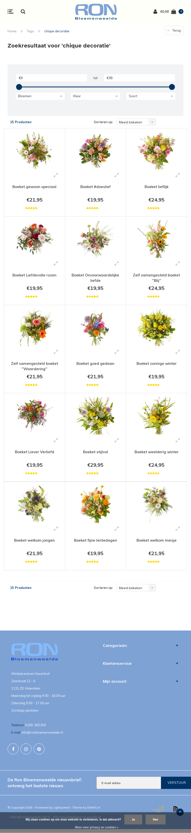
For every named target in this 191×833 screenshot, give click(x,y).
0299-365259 (35, 729)
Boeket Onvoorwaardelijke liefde (95, 279)
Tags (30, 31)
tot (95, 78)
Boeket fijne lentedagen (95, 543)
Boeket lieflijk (156, 186)
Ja (133, 819)
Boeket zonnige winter (156, 365)
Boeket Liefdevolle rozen (34, 276)
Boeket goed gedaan (95, 365)
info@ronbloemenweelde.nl (42, 736)
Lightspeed (61, 811)
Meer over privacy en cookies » (96, 827)
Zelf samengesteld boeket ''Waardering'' (34, 368)
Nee (155, 819)
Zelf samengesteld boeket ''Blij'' (156, 279)
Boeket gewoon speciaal (34, 186)
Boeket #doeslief (95, 186)
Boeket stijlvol (95, 454)
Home (12, 31)
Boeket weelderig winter (156, 454)
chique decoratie (56, 31)
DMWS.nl (93, 811)
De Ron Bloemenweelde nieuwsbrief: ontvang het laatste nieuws (45, 786)
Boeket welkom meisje (156, 543)
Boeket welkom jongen (34, 543)
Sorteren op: (103, 122)
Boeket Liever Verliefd (34, 454)
